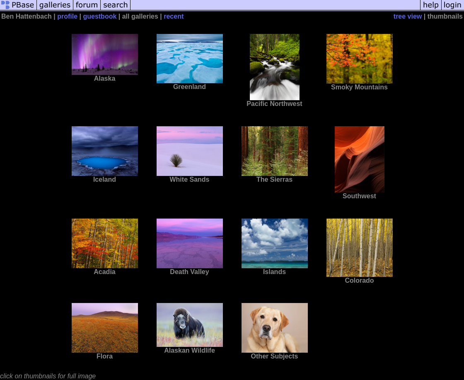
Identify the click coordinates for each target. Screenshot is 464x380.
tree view (408, 16)
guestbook (99, 16)
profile (67, 16)
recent (174, 16)
